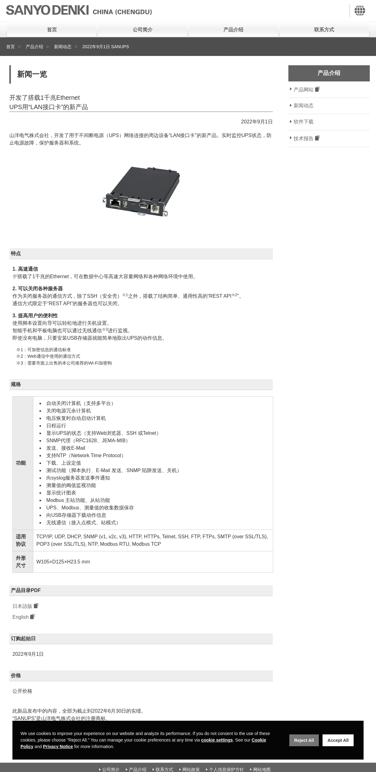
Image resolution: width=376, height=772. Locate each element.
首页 (52, 29)
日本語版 (22, 606)
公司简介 (143, 29)
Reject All (304, 740)
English (20, 617)
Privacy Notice (58, 746)
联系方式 (324, 29)
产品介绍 (233, 29)
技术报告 (304, 138)
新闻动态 (62, 46)
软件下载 (304, 121)
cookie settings (217, 740)
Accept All (338, 740)
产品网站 (304, 89)
